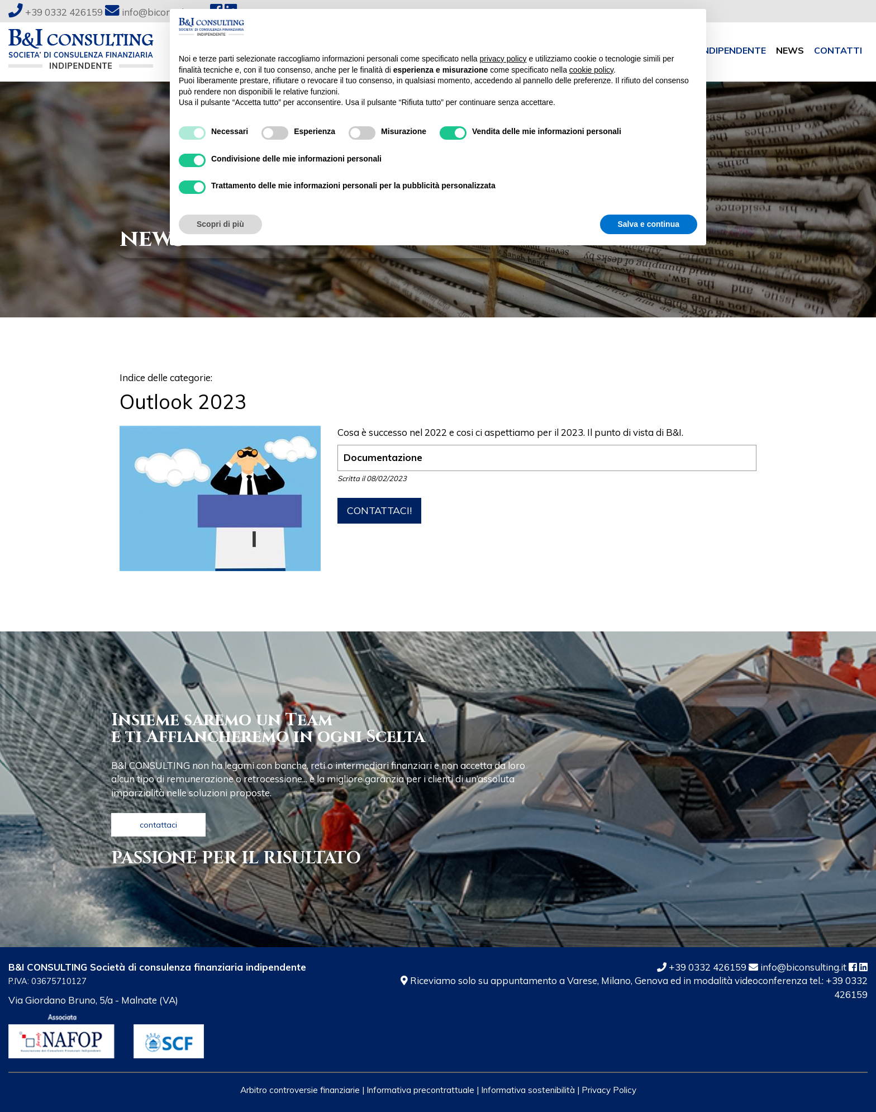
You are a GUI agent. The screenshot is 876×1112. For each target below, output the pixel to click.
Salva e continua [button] (648, 224)
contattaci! (379, 510)
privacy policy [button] (503, 58)
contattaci (158, 825)
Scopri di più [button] (220, 224)
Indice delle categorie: (166, 377)
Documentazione (383, 457)
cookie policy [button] (591, 69)
